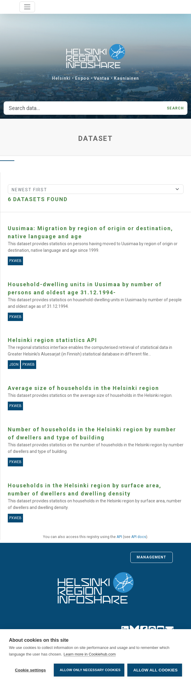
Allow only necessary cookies (90, 670)
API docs (138, 537)
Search (175, 108)
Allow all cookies (155, 670)
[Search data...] (84, 108)
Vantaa (102, 78)
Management (151, 557)
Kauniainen (126, 78)
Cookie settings (30, 670)
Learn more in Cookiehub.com (90, 654)
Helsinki (61, 78)
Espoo (82, 78)
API (119, 537)
